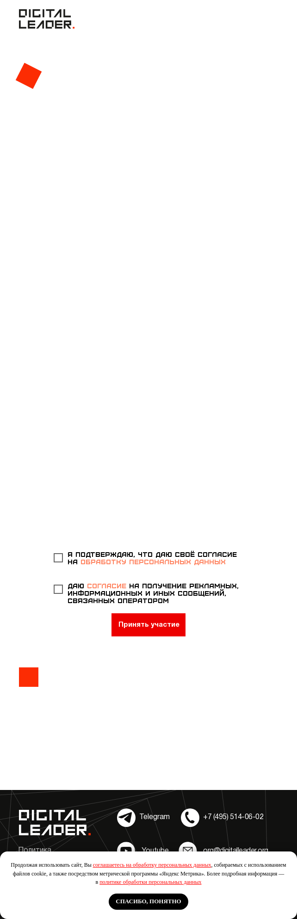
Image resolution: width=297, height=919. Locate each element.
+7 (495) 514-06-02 (233, 817)
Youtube (155, 851)
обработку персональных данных (153, 561)
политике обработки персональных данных (150, 882)
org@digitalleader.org (235, 851)
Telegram (154, 817)
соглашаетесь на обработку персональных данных (152, 865)
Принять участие (148, 625)
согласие (108, 585)
